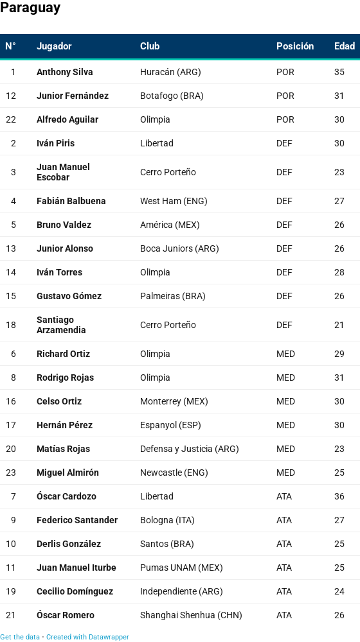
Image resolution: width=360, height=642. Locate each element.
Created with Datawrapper (87, 637)
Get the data (20, 637)
